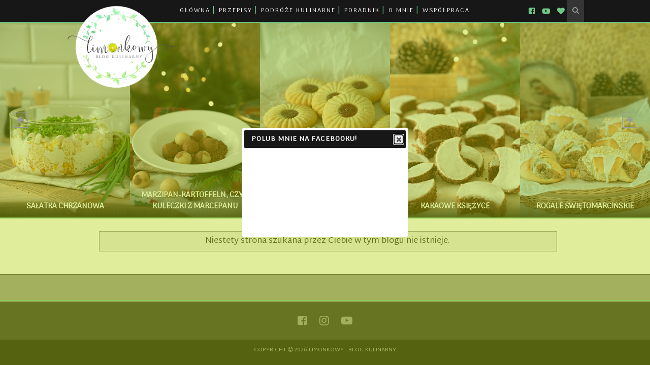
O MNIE (401, 11)
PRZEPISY (235, 11)
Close (398, 139)
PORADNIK (362, 11)
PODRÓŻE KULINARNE (298, 11)
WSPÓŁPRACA (446, 11)
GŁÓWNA (195, 11)
